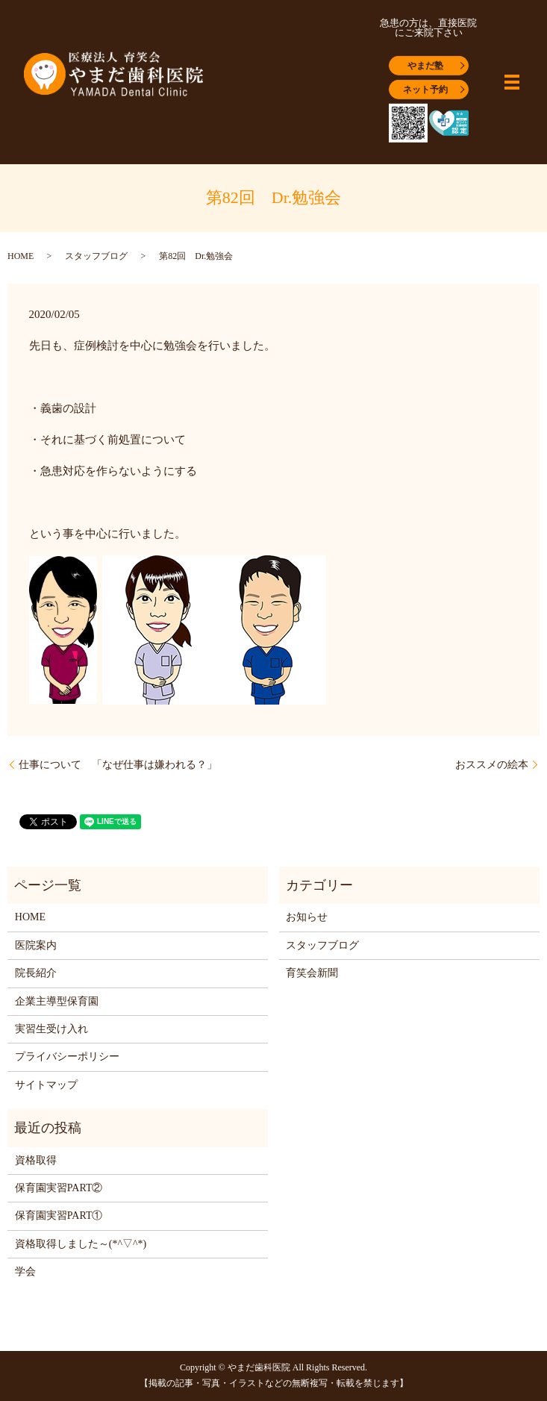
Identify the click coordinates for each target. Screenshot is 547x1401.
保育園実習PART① (59, 1215)
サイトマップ (46, 1084)
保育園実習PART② (59, 1187)
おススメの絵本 (491, 764)
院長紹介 (36, 973)
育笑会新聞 (312, 973)
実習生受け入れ (51, 1029)
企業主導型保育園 (57, 1001)
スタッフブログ (96, 256)
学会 (25, 1271)
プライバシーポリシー (67, 1056)
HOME (20, 256)
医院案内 (36, 945)
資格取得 (36, 1160)
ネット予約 (425, 89)
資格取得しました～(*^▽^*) (80, 1243)
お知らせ (307, 917)
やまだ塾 (425, 65)
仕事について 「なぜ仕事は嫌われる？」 (118, 764)
